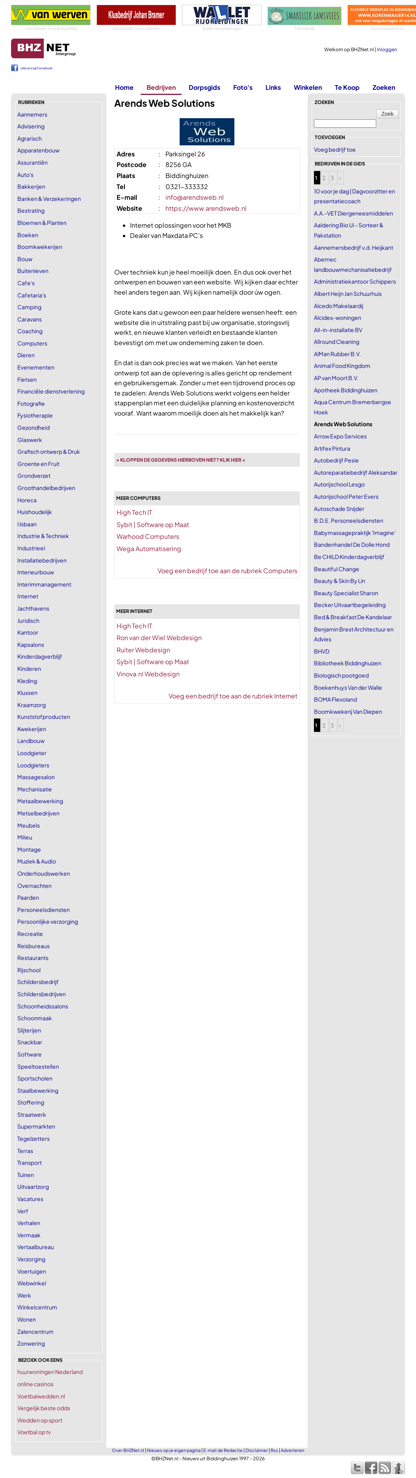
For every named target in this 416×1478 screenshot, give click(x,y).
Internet (27, 596)
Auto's (25, 174)
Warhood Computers (148, 536)
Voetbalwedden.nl (41, 1396)
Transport (29, 1162)
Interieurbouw (35, 572)
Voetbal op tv (34, 1431)
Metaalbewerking (40, 800)
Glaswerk (29, 439)
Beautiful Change (336, 568)
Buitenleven (32, 270)
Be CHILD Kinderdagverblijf (349, 556)
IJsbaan (27, 523)
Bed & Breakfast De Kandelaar (353, 616)
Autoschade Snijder (339, 508)
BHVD (321, 651)
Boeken (27, 234)
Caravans (29, 319)
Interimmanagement (44, 584)
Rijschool (29, 969)
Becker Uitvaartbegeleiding (350, 604)
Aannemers (32, 114)
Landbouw (31, 740)
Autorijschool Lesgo (339, 484)
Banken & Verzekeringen (49, 198)
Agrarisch (29, 138)
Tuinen (25, 1174)
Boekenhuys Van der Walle (348, 687)
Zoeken (384, 87)
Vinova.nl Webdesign (148, 674)
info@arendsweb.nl (194, 197)
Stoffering (30, 1102)
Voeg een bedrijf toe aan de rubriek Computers (227, 570)
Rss (274, 1450)
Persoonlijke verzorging (47, 921)
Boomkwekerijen (39, 246)
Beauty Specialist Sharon (346, 592)
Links (273, 87)
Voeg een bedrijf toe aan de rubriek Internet (233, 696)
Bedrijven (161, 87)
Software (29, 1054)
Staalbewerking (37, 1090)
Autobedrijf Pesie (336, 460)
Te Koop (347, 87)
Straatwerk (31, 1114)
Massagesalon (36, 776)
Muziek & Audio (36, 861)
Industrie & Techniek (43, 535)
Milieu (24, 837)
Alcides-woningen (337, 317)
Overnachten (34, 885)
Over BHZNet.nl (128, 1450)
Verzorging (31, 1259)
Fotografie (31, 403)
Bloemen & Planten (42, 222)
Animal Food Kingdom (342, 365)
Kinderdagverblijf (39, 656)
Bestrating (31, 210)
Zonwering (31, 1343)
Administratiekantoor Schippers (355, 281)
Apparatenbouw (38, 150)
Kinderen (29, 668)
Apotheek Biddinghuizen (345, 390)
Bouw (24, 258)
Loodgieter (31, 752)
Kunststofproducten (43, 716)
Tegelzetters (33, 1138)
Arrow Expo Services (340, 436)
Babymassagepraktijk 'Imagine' (355, 532)
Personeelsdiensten (43, 909)
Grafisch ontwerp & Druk (48, 451)
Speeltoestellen (38, 1066)
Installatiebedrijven (42, 560)
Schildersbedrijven (41, 993)
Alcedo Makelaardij (338, 305)
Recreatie (30, 933)
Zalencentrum (35, 1331)
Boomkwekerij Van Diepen (348, 711)
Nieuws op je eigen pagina (174, 1450)
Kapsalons (30, 644)
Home (124, 87)
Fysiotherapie (35, 415)
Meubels (28, 825)
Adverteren (292, 1450)
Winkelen (308, 87)
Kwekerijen (31, 728)
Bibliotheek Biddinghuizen (347, 663)
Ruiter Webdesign (143, 650)
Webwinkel (31, 1283)
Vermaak (29, 1234)
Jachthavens (33, 608)
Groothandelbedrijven (46, 487)
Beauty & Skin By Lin (339, 580)
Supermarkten (36, 1126)
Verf (22, 1210)
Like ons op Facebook (36, 68)
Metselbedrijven (38, 813)
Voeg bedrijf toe (335, 149)
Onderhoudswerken (43, 873)
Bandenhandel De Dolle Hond (352, 544)
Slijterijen (29, 1030)
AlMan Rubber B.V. (337, 353)
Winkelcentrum (37, 1307)
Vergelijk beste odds (43, 1407)
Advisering (31, 126)
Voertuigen (31, 1271)
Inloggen (387, 49)
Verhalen (28, 1222)
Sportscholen (34, 1078)
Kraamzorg (31, 704)
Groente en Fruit (38, 463)
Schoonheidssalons (42, 1006)
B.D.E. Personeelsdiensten (348, 520)
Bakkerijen (31, 186)
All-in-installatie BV (338, 329)
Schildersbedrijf (38, 981)
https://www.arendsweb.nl (206, 208)
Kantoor (27, 632)
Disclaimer (256, 1450)
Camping (29, 306)
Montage (29, 849)
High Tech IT (134, 512)
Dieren (26, 354)
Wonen (26, 1319)
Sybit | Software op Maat (153, 524)
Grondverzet (33, 475)
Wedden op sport (39, 1420)
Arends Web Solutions (343, 423)
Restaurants (32, 957)
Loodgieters (33, 765)
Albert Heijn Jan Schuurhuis (348, 293)
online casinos (35, 1383)
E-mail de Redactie (223, 1450)
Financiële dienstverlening (51, 391)
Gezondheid (33, 427)
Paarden (28, 897)
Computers (32, 343)
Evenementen (35, 367)
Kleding (27, 680)
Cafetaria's (31, 295)
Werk (24, 1295)
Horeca (27, 499)
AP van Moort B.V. (336, 377)
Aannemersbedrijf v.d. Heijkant (353, 247)
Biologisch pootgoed (341, 675)
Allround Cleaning (336, 341)
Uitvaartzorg (33, 1186)
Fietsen (27, 379)
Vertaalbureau (35, 1246)
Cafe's (26, 282)
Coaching (30, 330)
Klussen (27, 692)
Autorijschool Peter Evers (346, 496)
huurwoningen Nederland (50, 1371)
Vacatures (30, 1198)
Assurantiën (32, 162)
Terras (25, 1150)
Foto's (243, 87)
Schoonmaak (34, 1017)
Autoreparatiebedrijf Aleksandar (355, 472)
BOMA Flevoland (335, 699)
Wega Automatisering (149, 548)
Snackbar (29, 1041)
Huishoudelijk (34, 511)
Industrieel (31, 547)
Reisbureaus (33, 945)
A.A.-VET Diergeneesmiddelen (353, 213)
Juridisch (28, 620)
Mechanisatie (34, 789)
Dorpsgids (204, 87)
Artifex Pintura (332, 448)
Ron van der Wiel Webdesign (159, 637)
